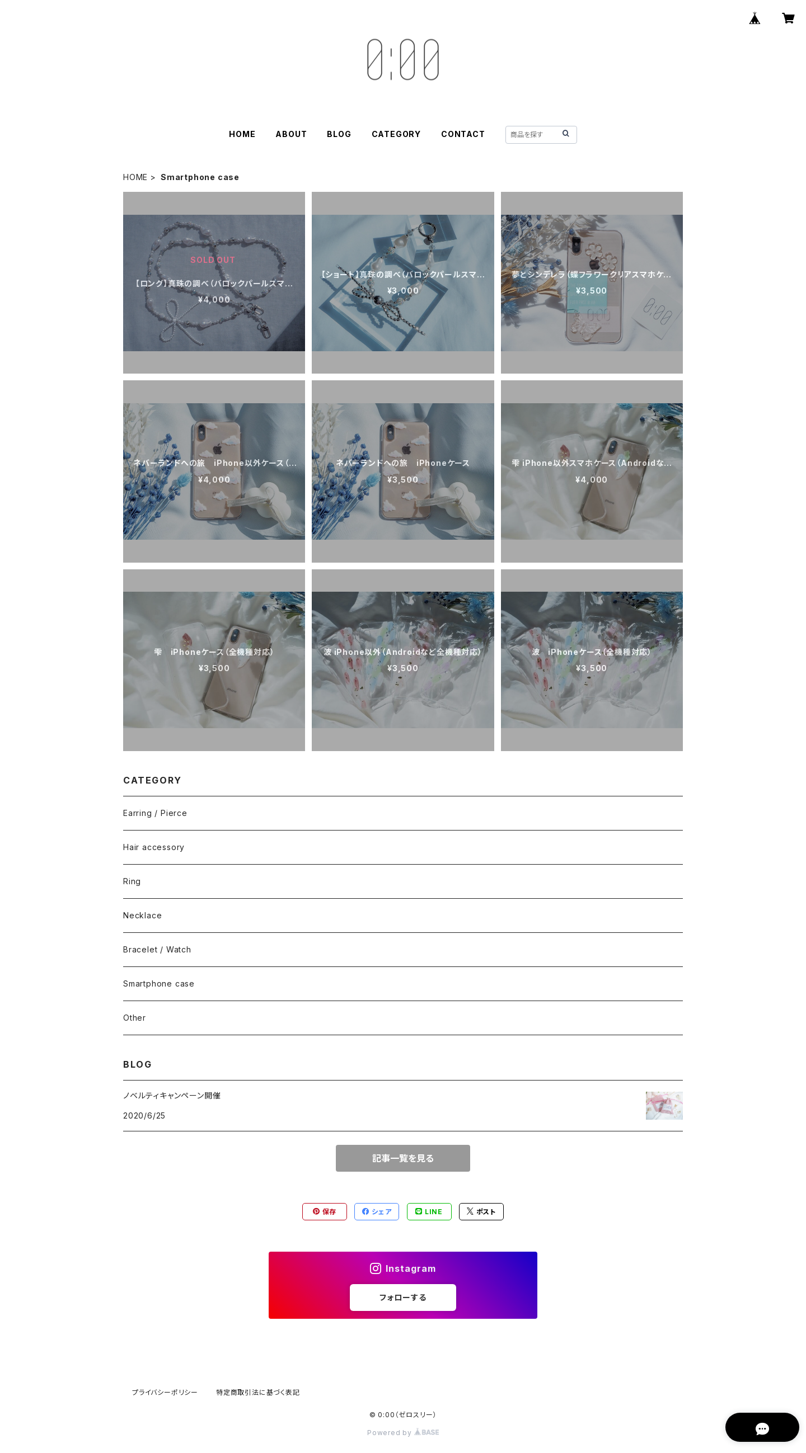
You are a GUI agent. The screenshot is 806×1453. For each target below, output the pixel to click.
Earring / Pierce (155, 813)
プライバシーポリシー (165, 1392)
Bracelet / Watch (157, 949)
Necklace (142, 915)
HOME (242, 134)
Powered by (403, 1432)
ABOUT (291, 134)
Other (134, 1017)
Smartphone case (159, 983)
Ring (132, 881)
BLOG (339, 134)
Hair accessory (154, 847)
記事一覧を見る (403, 1158)
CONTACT (463, 134)
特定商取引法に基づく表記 (258, 1392)
